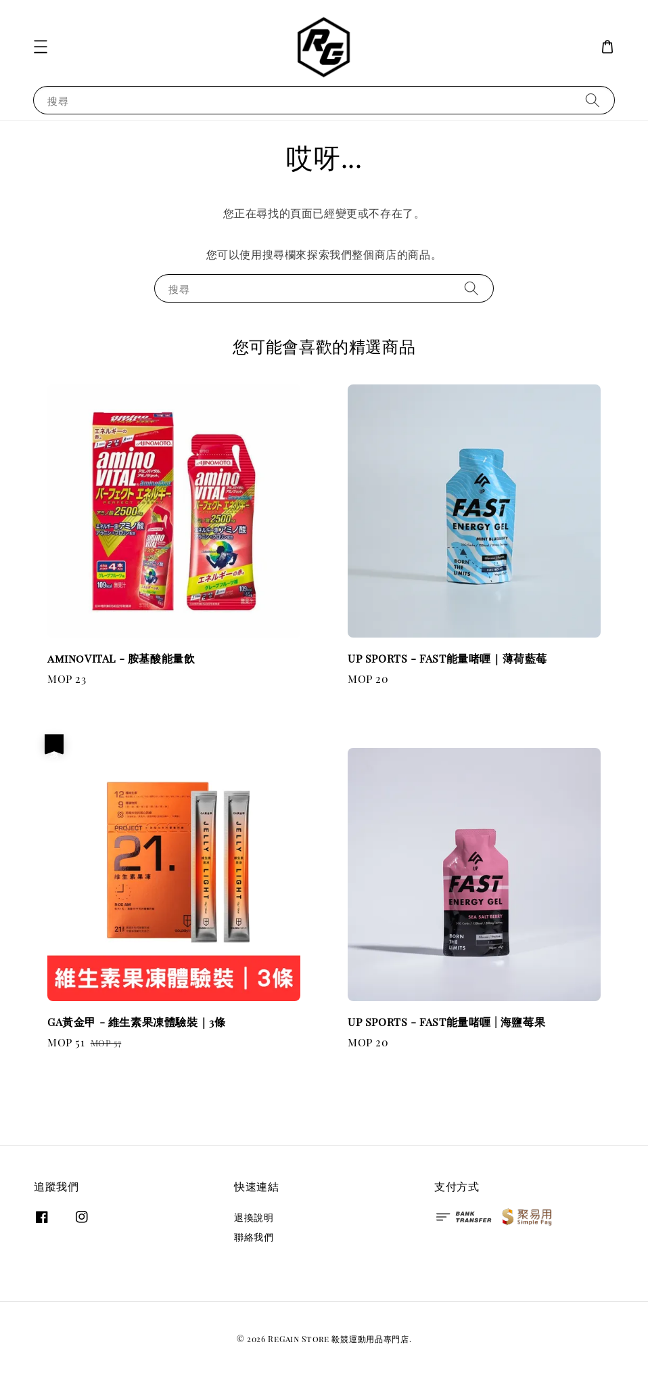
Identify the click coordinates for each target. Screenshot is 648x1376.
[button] (40, 47)
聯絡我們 (253, 1236)
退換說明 (253, 1218)
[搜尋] (592, 100)
